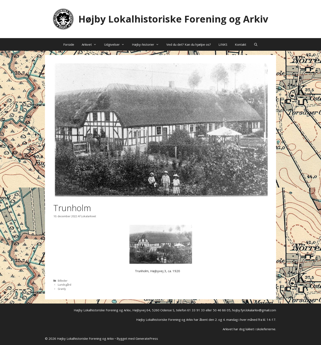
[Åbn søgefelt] (256, 44)
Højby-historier (147, 44)
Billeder (62, 280)
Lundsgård (64, 284)
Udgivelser (116, 44)
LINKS (222, 44)
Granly (62, 289)
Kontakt (240, 44)
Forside (68, 44)
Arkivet (91, 44)
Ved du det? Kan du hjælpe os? (188, 44)
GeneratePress (147, 338)
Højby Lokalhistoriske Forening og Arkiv (173, 18)
